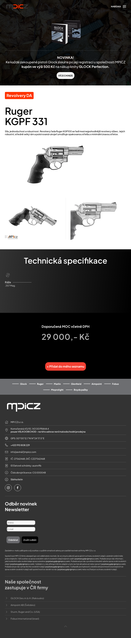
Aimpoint (97, 380)
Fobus (115, 380)
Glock (23, 380)
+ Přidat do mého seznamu (65, 363)
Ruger (40, 380)
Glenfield (76, 380)
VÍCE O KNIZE (65, 75)
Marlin (57, 380)
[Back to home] (17, 6)
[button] (118, 6)
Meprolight (57, 386)
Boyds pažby (81, 386)
